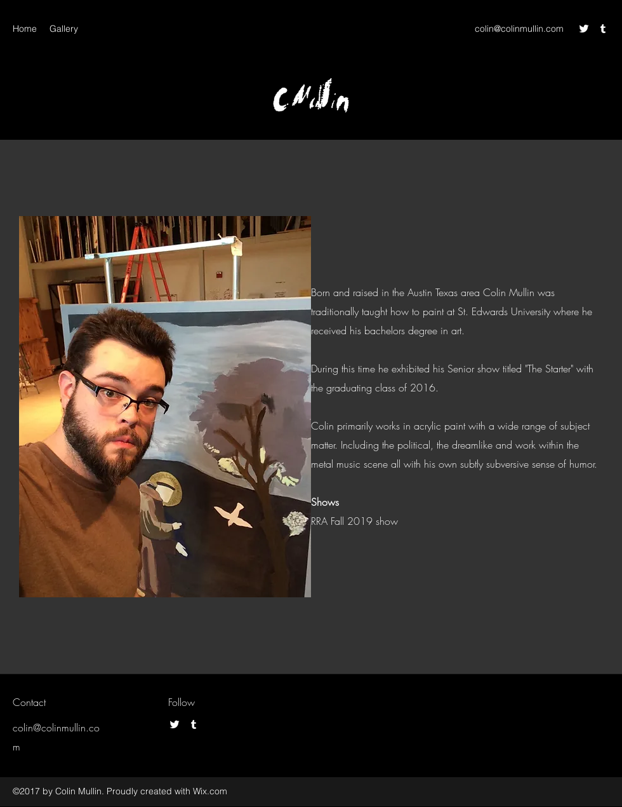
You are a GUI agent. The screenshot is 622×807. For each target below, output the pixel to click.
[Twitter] (584, 28)
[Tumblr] (603, 28)
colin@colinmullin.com (519, 28)
